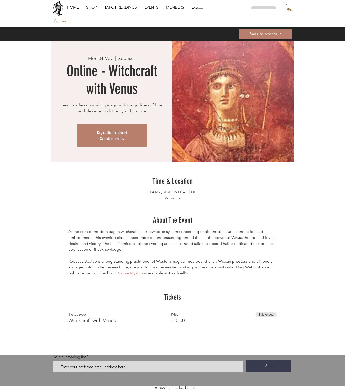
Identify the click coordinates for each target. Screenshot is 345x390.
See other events (112, 138)
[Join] (268, 366)
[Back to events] (265, 34)
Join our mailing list (69, 357)
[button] (92, 7)
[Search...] (171, 21)
